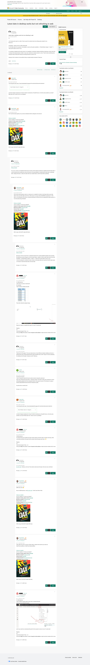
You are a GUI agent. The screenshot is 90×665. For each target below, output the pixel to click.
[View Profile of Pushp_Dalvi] (13, 78)
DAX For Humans (17, 127)
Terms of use (74, 657)
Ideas (36, 8)
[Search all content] (69, 13)
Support (55, 8)
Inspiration (31, 8)
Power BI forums (11, 19)
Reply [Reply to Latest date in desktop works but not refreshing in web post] (53, 63)
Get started (65, 15)
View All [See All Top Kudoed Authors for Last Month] (61, 111)
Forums (26, 8)
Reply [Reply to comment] (53, 100)
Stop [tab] (72, 54)
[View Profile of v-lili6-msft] (25, 275)
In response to (15, 163)
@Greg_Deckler (14, 167)
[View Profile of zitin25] (20, 369)
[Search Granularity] (50, 13)
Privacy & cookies (68, 657)
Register (68, 10)
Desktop (39, 19)
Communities (41, 8)
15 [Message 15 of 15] (12, 97)
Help (76, 10)
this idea (23, 121)
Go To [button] (80, 10)
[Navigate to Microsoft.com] (10, 8)
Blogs (46, 8)
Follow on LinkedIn (12, 118)
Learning (50, 8)
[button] (45, 26)
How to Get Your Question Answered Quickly (68, 62)
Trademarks (80, 657)
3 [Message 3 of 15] (14, 177)
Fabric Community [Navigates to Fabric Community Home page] (19, 8)
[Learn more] (63, 51)
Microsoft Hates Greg (20, 125)
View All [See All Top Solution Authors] (61, 88)
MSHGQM (16, 124)
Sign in (72, 10)
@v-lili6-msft (18, 466)
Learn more (9, 4)
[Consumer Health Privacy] (22, 661)
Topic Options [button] (52, 26)
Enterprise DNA (19, 122)
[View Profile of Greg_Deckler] (13, 108)
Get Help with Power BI (29, 19)
